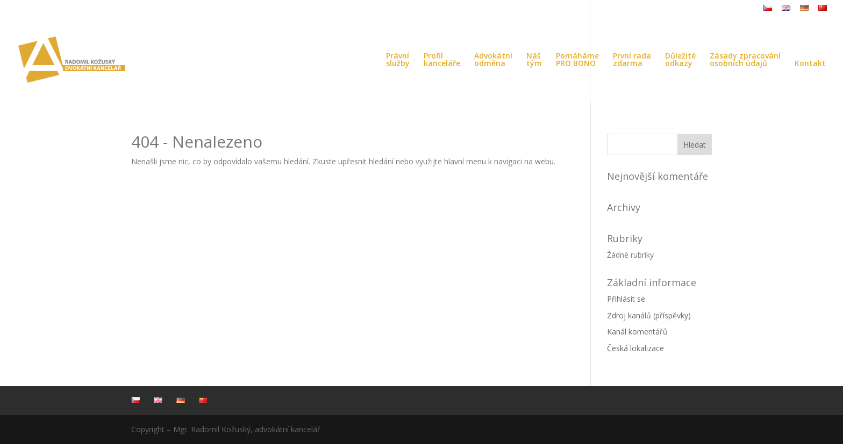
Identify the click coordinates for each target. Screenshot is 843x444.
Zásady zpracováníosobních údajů (745, 60)
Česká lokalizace (635, 348)
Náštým (534, 60)
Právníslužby (398, 60)
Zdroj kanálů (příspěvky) (649, 315)
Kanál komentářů (637, 331)
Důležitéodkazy (680, 60)
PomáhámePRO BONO (577, 60)
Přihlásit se (626, 299)
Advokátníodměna (493, 60)
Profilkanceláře (442, 60)
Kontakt (810, 64)
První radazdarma (632, 60)
